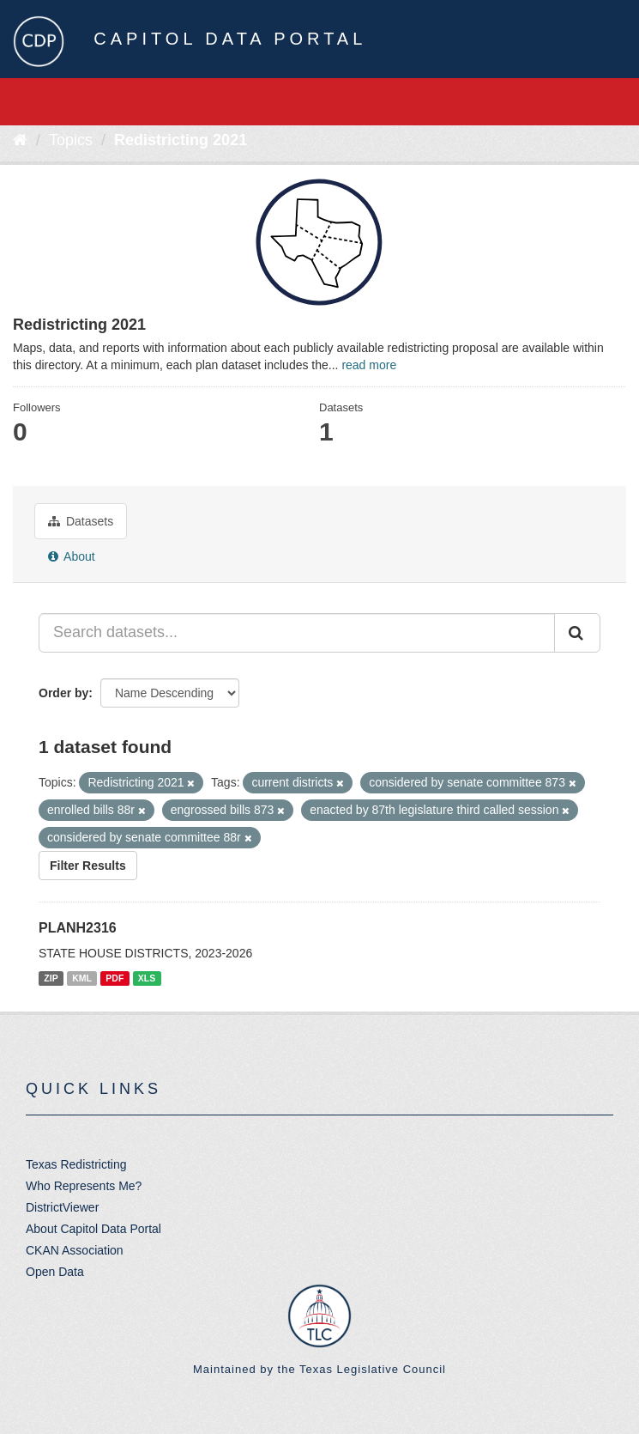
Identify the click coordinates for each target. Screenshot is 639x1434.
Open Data (55, 1272)
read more (368, 365)
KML (82, 978)
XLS (146, 978)
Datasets (80, 521)
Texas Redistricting (76, 1164)
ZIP (50, 978)
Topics (71, 140)
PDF (114, 978)
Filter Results (88, 865)
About (71, 556)
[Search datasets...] (297, 633)
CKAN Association (75, 1250)
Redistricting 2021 (180, 140)
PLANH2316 (78, 928)
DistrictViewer (62, 1207)
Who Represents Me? (84, 1186)
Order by (63, 693)
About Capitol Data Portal (93, 1229)
